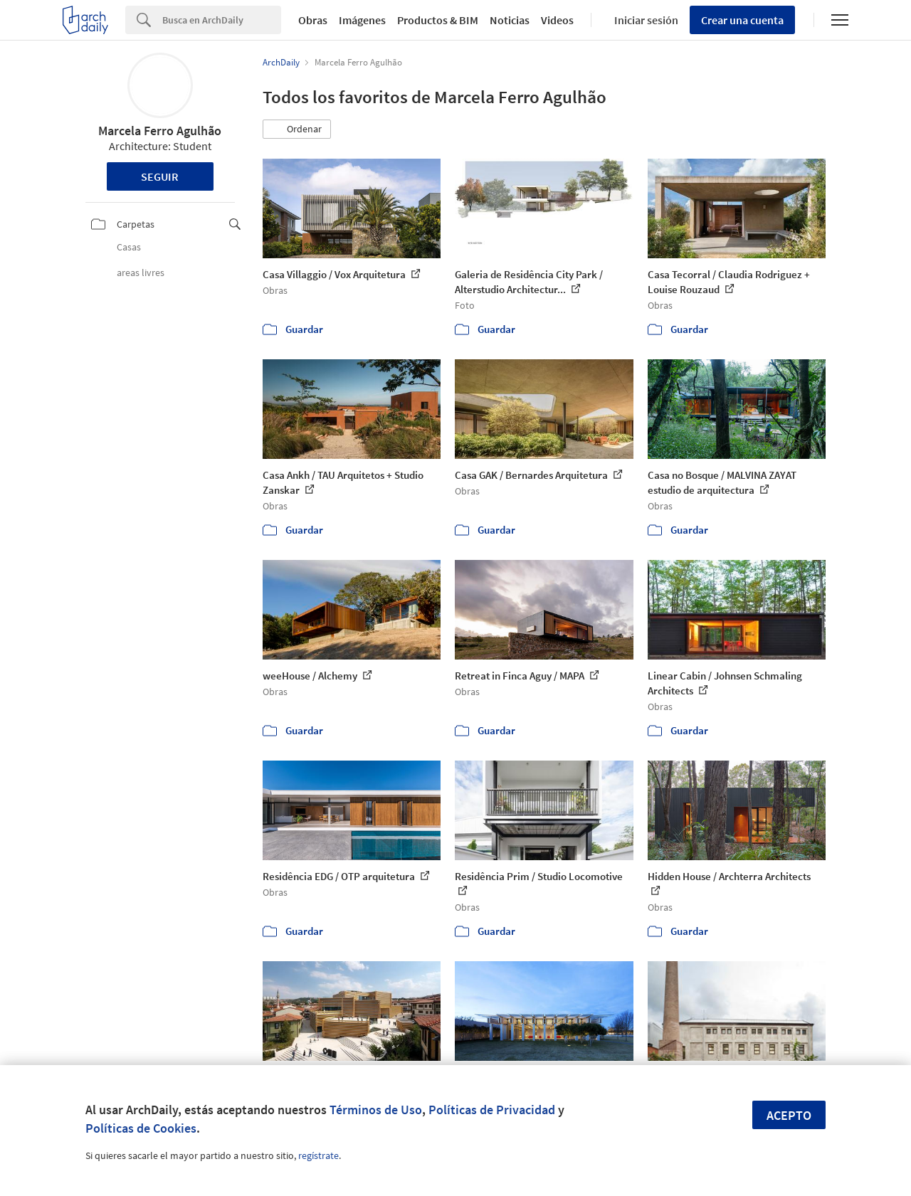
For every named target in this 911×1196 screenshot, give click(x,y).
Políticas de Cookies (140, 1128)
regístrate (318, 1155)
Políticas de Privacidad (491, 1109)
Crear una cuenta (742, 20)
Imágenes (362, 20)
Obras (312, 20)
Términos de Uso (376, 1109)
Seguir (160, 176)
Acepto (789, 1115)
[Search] (221, 20)
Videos (557, 20)
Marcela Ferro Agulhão (159, 130)
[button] (297, 129)
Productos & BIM (437, 20)
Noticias (510, 20)
